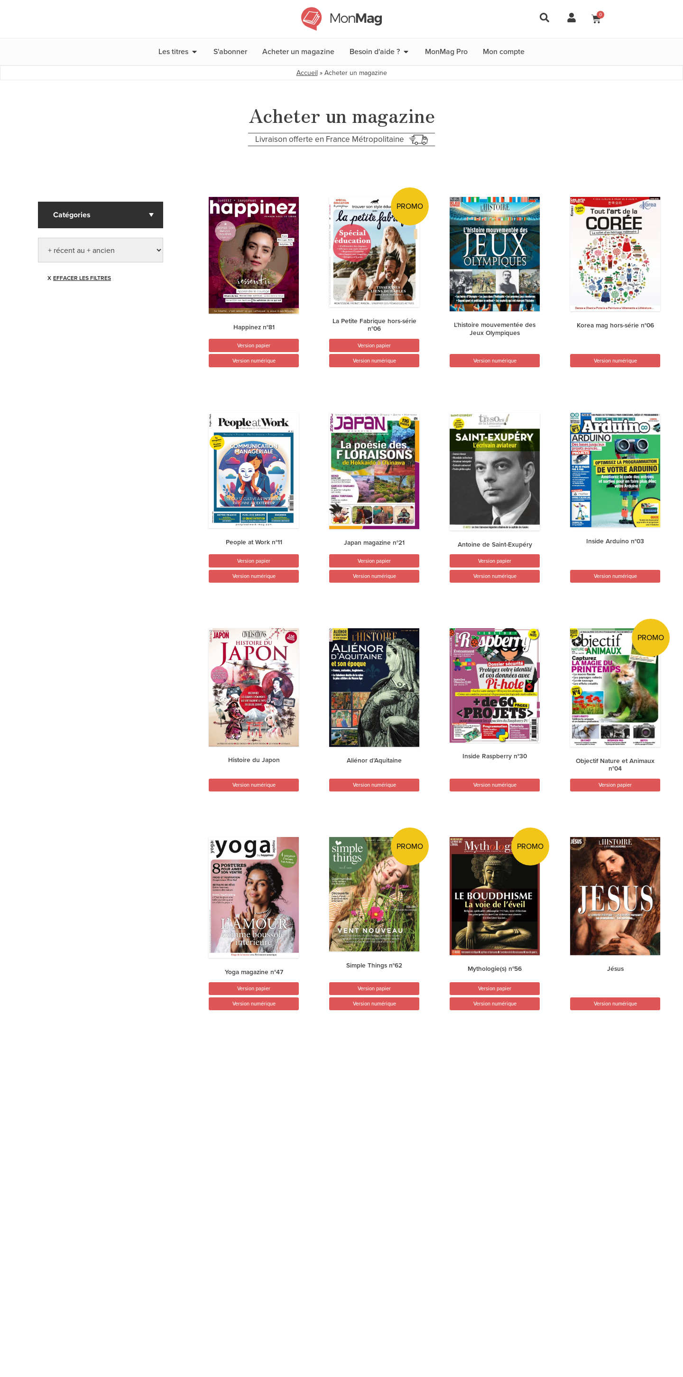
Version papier (253, 345)
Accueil (307, 73)
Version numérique (254, 360)
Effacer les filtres (82, 278)
